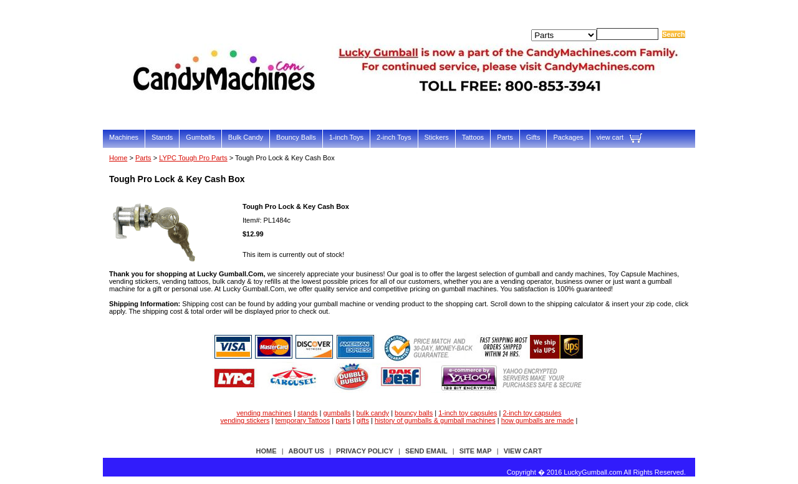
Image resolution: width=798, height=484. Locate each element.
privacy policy (364, 451)
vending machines (264, 413)
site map (475, 451)
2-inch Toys (394, 137)
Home (118, 158)
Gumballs (200, 137)
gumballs (337, 413)
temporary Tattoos (302, 420)
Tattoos (473, 137)
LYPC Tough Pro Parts (193, 158)
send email (426, 451)
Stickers (437, 137)
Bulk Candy (245, 137)
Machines (123, 137)
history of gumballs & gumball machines (435, 420)
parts (342, 420)
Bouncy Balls (296, 137)
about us (306, 451)
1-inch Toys (346, 137)
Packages (568, 137)
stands (307, 413)
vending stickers (245, 420)
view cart (610, 137)
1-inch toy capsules (467, 413)
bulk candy (373, 413)
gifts (363, 420)
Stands (162, 137)
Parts (505, 137)
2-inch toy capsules (531, 413)
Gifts (533, 137)
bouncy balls (414, 413)
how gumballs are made (537, 420)
